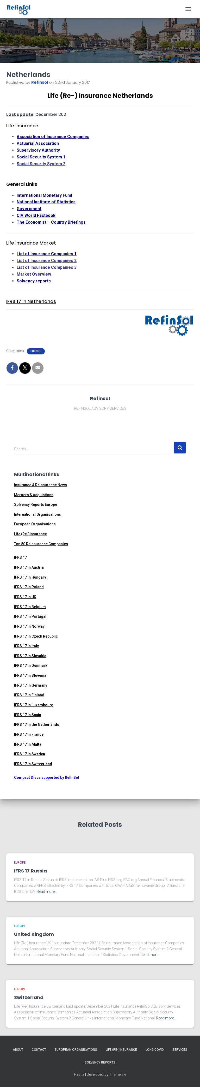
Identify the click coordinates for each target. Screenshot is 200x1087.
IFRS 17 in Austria (29, 567)
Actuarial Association (38, 143)
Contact (39, 1050)
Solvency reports (34, 280)
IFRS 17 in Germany (30, 685)
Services (179, 1050)
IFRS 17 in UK (25, 597)
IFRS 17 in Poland (29, 587)
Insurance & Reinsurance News (40, 485)
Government (29, 208)
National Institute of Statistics (46, 201)
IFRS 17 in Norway (29, 626)
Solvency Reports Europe (35, 504)
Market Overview (34, 274)
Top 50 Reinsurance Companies (41, 544)
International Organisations (37, 514)
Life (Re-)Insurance (30, 534)
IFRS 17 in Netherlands (31, 301)
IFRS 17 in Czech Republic (36, 636)
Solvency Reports (100, 1062)
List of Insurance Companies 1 (47, 253)
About (18, 1050)
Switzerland (28, 997)
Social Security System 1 (41, 157)
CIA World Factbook (36, 215)
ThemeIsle (117, 1074)
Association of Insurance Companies (53, 136)
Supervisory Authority (38, 150)
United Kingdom (34, 934)
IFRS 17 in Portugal (30, 616)
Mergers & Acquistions (33, 495)
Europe (35, 351)
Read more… (47, 891)
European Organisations (35, 524)
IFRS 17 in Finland (29, 695)
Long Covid (155, 1050)
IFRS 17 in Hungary (30, 577)
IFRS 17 (20, 557)
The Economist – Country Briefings (51, 222)
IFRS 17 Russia (30, 871)
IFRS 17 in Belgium (30, 607)
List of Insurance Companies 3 (47, 267)
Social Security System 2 (41, 163)
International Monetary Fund (44, 195)
